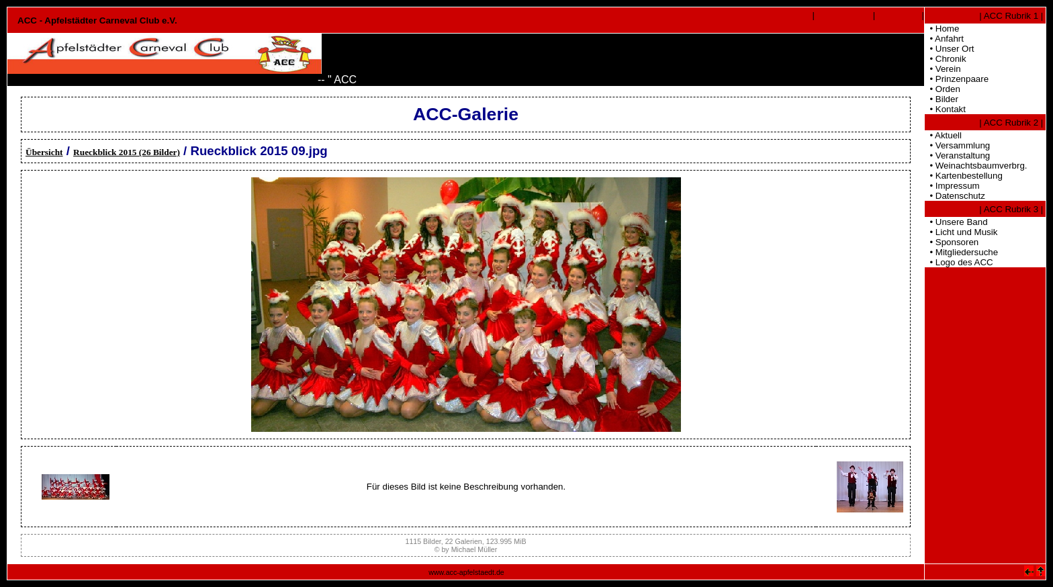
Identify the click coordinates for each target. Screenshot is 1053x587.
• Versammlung (957, 145)
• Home (942, 29)
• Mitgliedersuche (961, 252)
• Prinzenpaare (957, 79)
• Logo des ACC (959, 262)
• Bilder (941, 99)
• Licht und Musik (961, 232)
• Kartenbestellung (964, 176)
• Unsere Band (956, 222)
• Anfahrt (944, 39)
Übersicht (44, 152)
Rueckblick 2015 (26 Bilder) (126, 152)
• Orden (942, 89)
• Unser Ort (949, 49)
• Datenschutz (955, 196)
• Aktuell (943, 135)
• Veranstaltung (957, 155)
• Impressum (952, 186)
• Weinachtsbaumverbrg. (976, 166)
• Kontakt (945, 109)
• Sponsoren (951, 242)
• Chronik (945, 59)
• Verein (943, 69)
